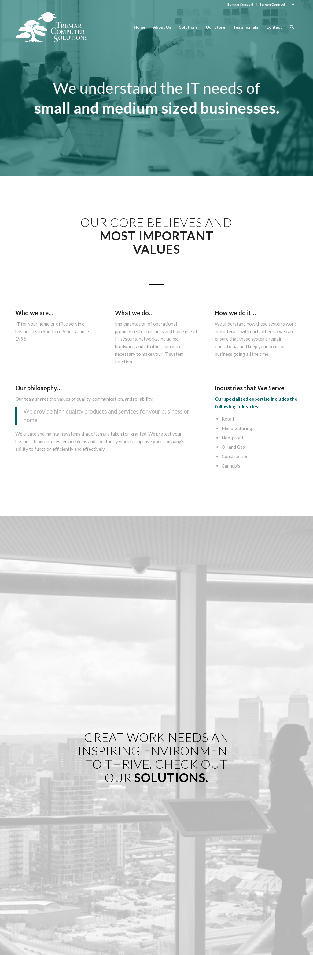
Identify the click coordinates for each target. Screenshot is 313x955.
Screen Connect (272, 4)
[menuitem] (240, 4)
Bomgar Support (240, 4)
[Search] (292, 27)
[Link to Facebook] (293, 4)
